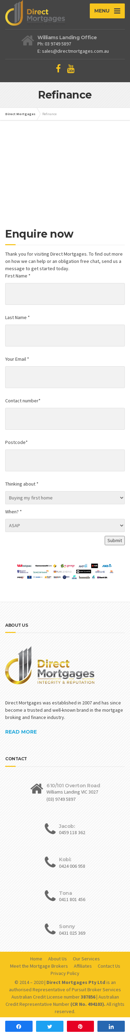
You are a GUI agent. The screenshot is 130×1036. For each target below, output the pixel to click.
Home (36, 959)
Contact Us (109, 966)
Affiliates (83, 966)
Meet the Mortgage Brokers (39, 966)
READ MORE (21, 732)
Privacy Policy (65, 973)
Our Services (86, 959)
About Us (57, 959)
